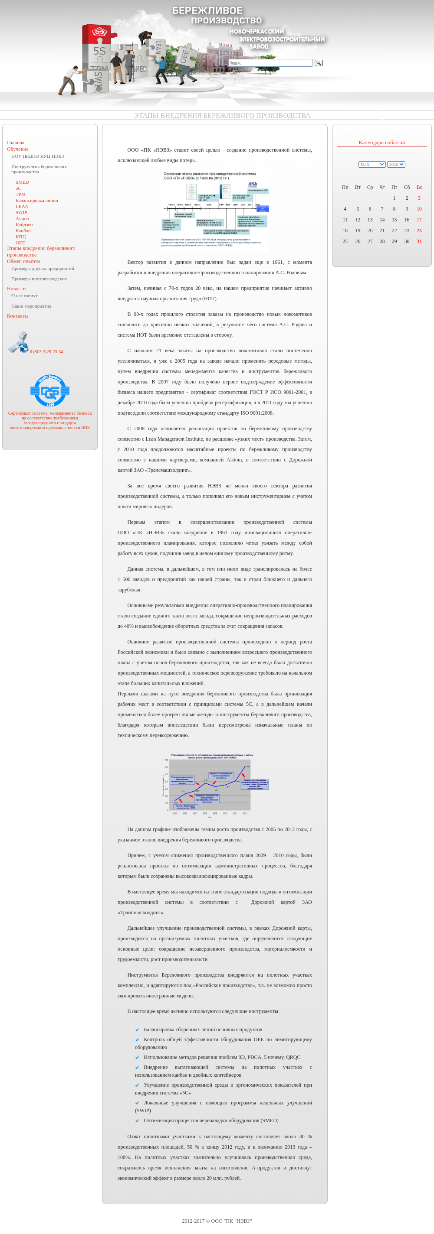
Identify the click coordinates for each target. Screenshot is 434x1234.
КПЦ (21, 236)
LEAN (22, 206)
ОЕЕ (20, 242)
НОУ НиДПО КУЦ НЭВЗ (37, 156)
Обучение (18, 149)
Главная (15, 143)
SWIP (21, 212)
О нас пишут (24, 295)
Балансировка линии (37, 200)
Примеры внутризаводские (39, 278)
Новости (16, 289)
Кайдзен (24, 224)
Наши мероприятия (31, 305)
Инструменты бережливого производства (39, 169)
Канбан (23, 230)
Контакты (18, 316)
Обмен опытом (23, 261)
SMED (22, 182)
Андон (22, 218)
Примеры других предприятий (42, 268)
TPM (21, 194)
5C (18, 188)
